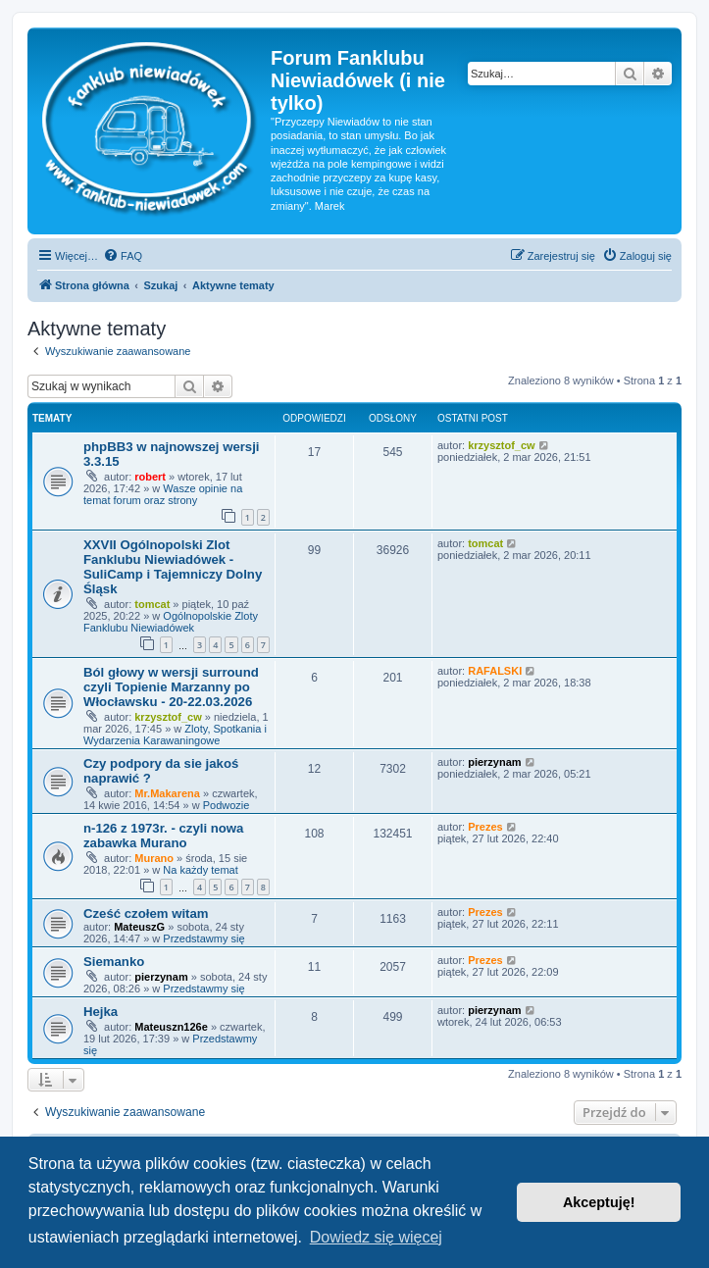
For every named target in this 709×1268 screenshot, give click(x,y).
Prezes (485, 827)
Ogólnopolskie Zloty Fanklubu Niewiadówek (170, 622)
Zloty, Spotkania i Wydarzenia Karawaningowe (175, 734)
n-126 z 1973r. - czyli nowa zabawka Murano (163, 835)
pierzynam (494, 762)
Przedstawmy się (203, 938)
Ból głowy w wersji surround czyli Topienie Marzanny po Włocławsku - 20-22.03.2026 (171, 687)
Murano (154, 858)
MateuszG (139, 927)
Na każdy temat (200, 870)
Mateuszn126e (171, 1027)
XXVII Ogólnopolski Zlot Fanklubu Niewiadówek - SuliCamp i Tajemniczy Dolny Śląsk (172, 566)
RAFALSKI (495, 671)
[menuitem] (122, 256)
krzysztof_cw (501, 445)
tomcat (152, 604)
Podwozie (226, 805)
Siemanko (113, 961)
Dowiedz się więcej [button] (376, 1237)
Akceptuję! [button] (599, 1202)
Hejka (100, 1011)
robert (150, 476)
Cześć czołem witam (146, 913)
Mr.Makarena (167, 793)
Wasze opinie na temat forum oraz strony (162, 494)
